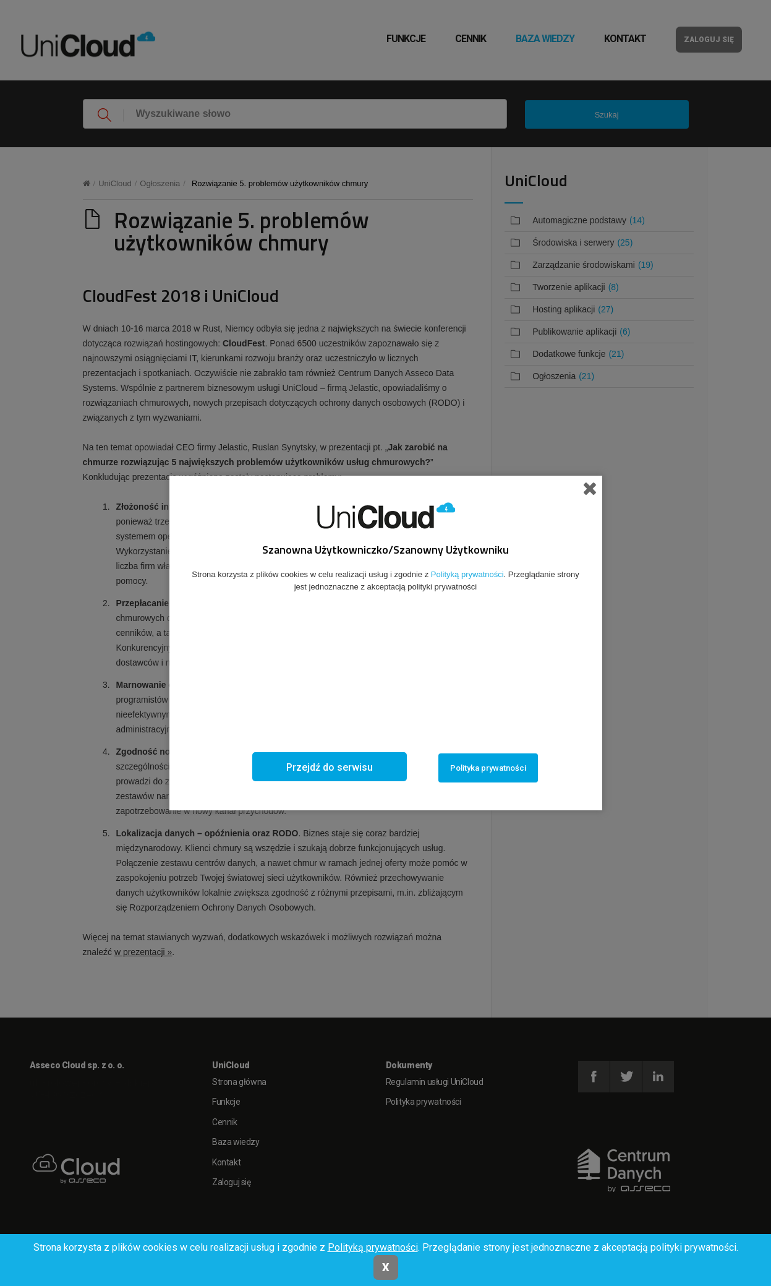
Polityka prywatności (488, 768)
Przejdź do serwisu (329, 767)
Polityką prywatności (373, 1247)
